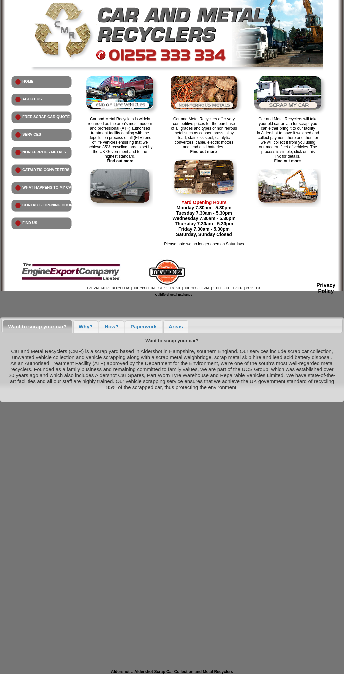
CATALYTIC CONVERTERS (46, 170)
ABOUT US (32, 99)
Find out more (120, 161)
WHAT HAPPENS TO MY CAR (48, 187)
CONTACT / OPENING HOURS (48, 205)
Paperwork (144, 326)
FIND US (29, 223)
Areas (176, 326)
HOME (28, 81)
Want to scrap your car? (37, 326)
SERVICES (31, 134)
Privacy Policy (325, 288)
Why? (86, 326)
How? (112, 326)
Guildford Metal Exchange (173, 294)
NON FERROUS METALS (44, 152)
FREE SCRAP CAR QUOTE (46, 117)
